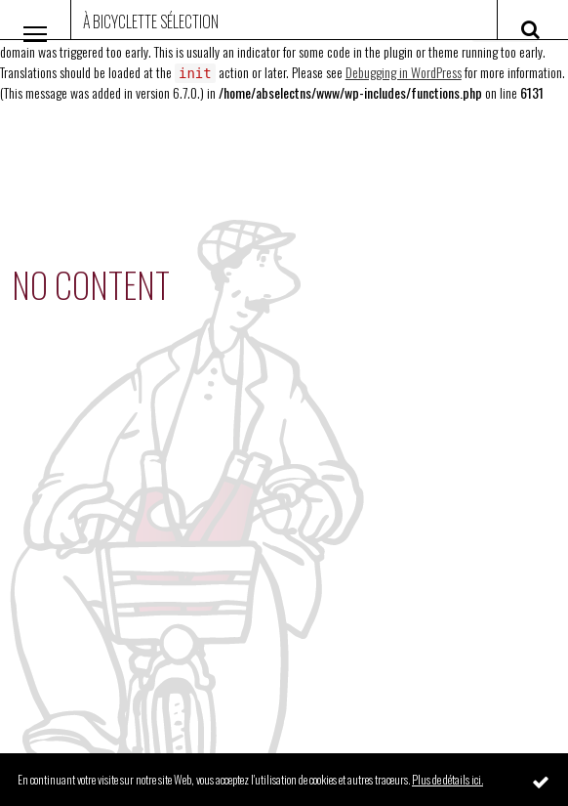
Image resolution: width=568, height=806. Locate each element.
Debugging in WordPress (403, 72)
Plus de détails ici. (447, 779)
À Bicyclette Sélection (151, 21)
